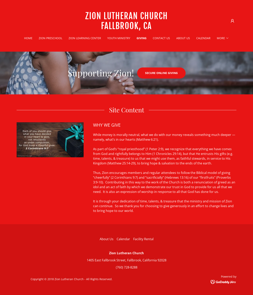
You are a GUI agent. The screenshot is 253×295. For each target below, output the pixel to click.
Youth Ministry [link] (118, 38)
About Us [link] (183, 38)
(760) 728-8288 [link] (126, 267)
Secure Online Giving (161, 73)
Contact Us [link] (161, 38)
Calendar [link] (203, 38)
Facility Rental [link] (143, 239)
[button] (232, 21)
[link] (127, 28)
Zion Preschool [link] (50, 38)
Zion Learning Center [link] (85, 38)
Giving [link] (141, 38)
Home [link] (28, 38)
